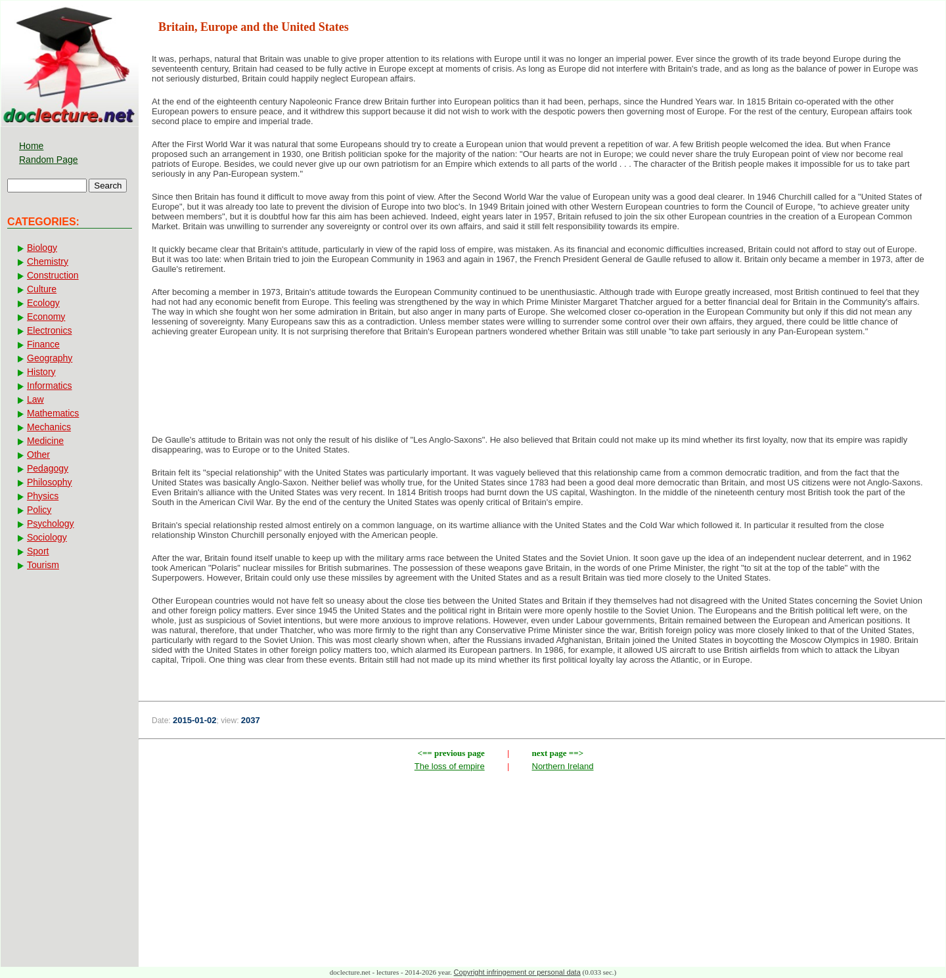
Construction (53, 275)
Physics (42, 496)
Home (31, 146)
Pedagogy (47, 468)
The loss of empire (450, 766)
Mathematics (53, 413)
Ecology (43, 303)
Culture (41, 289)
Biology (42, 247)
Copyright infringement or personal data (517, 972)
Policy (39, 509)
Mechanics (49, 427)
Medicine (45, 440)
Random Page (48, 159)
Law (35, 399)
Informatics (49, 385)
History (41, 372)
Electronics (49, 330)
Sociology (47, 537)
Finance (43, 344)
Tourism (43, 565)
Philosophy (49, 482)
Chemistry (47, 261)
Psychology (50, 523)
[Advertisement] (542, 389)
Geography (49, 358)
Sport (38, 551)
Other (38, 454)
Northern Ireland (563, 766)
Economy (46, 316)
